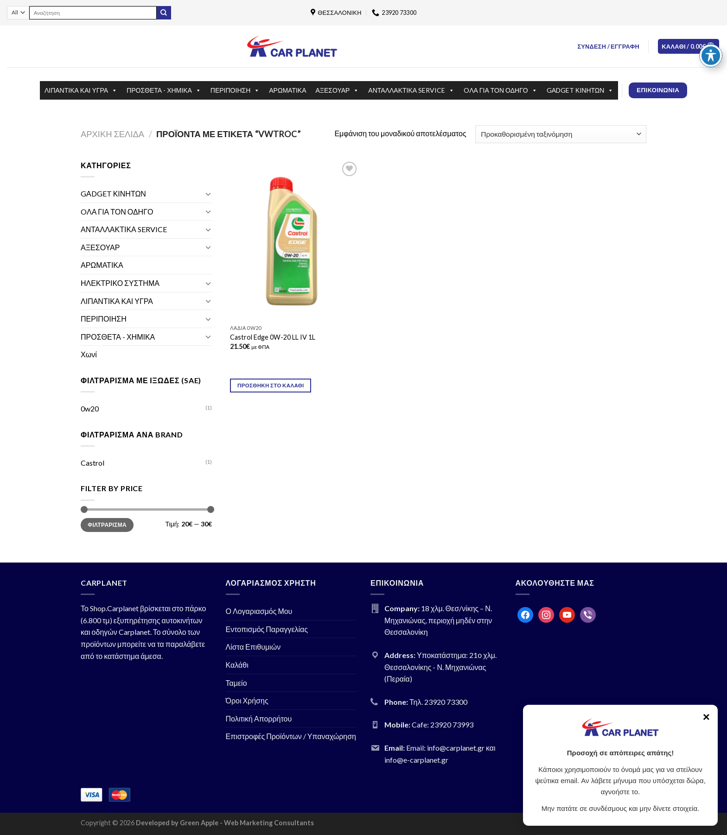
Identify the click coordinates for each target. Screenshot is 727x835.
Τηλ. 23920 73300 (438, 701)
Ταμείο (236, 682)
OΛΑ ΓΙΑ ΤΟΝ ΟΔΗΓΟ (500, 90)
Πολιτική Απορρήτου (259, 718)
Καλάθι (237, 664)
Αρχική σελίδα (112, 134)
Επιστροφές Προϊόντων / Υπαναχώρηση (291, 736)
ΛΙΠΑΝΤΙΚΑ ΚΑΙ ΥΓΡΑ (81, 90)
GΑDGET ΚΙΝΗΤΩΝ (580, 90)
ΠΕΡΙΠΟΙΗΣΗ (235, 90)
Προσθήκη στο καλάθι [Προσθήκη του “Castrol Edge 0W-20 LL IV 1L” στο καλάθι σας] (270, 385)
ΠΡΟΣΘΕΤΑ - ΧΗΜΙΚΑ (164, 90)
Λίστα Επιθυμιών (253, 646)
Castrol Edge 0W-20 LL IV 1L (272, 337)
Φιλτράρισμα (107, 524)
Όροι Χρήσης (247, 700)
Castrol (92, 462)
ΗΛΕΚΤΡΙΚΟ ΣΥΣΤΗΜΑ (120, 282)
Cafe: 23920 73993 (442, 724)
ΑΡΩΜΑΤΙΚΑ (287, 90)
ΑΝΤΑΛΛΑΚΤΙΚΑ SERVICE (411, 90)
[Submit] (164, 13)
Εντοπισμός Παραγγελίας (267, 629)
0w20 (90, 408)
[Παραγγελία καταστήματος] (560, 134)
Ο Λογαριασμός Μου (259, 611)
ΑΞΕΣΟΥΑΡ (337, 90)
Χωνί (89, 354)
